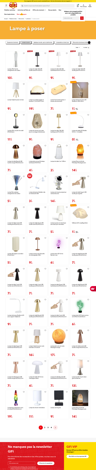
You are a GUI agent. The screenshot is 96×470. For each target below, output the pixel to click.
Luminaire (28, 18)
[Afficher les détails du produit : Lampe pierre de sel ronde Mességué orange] (59, 336)
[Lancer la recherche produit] (22, 6)
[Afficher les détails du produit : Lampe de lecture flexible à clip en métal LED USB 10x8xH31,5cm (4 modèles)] (37, 182)
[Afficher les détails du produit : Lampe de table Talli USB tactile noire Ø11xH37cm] (37, 59)
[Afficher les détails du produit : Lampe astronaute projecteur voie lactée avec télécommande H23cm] (59, 182)
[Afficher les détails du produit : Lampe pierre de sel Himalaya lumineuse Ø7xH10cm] (37, 152)
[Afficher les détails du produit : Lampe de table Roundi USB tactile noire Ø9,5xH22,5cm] (80, 275)
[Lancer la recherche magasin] (82, 18)
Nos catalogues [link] (21, 14)
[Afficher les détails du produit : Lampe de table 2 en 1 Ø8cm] (59, 152)
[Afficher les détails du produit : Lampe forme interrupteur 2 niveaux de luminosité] (59, 90)
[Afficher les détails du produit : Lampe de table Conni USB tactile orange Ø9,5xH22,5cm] (80, 336)
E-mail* (10, 461)
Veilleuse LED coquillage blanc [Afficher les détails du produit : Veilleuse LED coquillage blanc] (80, 223)
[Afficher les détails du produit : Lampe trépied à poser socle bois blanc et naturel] (37, 336)
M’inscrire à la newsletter (45, 463)
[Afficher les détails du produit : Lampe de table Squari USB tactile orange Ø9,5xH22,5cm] (16, 367)
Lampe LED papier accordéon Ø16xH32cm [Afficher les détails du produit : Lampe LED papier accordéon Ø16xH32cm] (15, 254)
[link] (52, 12)
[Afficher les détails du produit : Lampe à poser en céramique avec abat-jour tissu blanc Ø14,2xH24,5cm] (59, 213)
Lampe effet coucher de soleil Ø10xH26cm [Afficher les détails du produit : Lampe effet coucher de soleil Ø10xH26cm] (15, 131)
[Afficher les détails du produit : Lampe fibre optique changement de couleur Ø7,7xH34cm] (16, 182)
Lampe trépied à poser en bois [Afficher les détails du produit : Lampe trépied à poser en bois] (15, 100)
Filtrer (86, 47)
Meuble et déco (13, 18)
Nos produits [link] (52, 10)
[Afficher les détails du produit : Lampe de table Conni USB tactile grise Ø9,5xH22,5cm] (16, 213)
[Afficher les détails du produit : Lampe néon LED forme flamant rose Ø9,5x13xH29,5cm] (59, 244)
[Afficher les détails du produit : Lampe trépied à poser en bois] (16, 90)
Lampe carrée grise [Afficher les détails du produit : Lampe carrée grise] (55, 407)
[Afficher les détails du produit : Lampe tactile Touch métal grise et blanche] (80, 367)
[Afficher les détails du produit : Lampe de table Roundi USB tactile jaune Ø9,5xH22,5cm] (37, 306)
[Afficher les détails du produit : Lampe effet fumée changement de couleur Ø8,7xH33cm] (16, 59)
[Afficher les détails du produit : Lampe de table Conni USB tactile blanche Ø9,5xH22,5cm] (59, 306)
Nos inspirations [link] (9, 14)
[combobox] (47, 6)
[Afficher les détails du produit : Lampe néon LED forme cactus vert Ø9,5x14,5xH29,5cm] (80, 306)
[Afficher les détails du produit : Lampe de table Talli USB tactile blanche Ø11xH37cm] (59, 59)
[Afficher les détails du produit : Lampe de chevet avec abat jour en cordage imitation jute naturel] (37, 121)
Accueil (6, 18)
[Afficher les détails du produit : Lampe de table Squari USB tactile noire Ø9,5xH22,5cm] (37, 213)
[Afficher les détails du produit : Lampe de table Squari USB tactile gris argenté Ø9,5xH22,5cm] (80, 182)
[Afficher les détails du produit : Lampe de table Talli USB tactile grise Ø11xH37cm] (80, 59)
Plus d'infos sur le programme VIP (77, 456)
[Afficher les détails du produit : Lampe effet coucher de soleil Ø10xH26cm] (16, 121)
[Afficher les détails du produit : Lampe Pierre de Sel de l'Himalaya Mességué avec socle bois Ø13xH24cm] (80, 152)
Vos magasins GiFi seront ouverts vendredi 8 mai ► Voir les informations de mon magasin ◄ (48, 1)
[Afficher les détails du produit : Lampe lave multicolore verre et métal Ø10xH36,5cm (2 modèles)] (16, 398)
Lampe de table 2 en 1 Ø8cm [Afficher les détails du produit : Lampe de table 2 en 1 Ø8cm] (58, 161)
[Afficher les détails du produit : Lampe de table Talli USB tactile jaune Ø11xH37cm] (59, 121)
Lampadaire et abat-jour (62, 42)
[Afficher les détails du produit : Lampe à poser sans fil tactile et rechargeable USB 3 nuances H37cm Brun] (37, 244)
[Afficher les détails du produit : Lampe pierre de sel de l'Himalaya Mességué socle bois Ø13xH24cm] (80, 398)
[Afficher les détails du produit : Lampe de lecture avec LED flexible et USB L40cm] (80, 90)
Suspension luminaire (12, 42)
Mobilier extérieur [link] (9, 10)
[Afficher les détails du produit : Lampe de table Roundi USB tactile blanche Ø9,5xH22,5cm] (59, 367)
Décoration (21, 18)
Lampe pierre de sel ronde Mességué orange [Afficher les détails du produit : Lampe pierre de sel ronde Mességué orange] (57, 346)
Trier (77, 47)
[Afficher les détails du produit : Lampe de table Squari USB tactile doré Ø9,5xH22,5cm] (16, 336)
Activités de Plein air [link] (24, 10)
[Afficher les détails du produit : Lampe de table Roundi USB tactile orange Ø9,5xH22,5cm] (16, 152)
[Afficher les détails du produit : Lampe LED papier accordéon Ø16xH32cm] (16, 244)
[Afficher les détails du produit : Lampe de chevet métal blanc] (37, 398)
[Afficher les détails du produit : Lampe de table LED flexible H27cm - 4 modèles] (80, 121)
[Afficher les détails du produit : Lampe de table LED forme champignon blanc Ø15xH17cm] (37, 367)
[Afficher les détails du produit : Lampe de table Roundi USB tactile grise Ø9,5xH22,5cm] (80, 244)
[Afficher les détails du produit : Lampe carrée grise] (59, 398)
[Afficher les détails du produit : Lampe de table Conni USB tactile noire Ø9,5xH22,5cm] (16, 275)
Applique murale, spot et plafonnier (43, 42)
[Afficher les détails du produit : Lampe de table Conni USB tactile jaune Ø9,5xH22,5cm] (37, 275)
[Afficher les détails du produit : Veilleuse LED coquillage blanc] (80, 213)
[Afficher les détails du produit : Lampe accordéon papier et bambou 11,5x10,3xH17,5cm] (37, 90)
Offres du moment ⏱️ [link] (39, 10)
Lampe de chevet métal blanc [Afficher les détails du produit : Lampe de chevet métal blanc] (37, 407)
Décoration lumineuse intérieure (81, 42)
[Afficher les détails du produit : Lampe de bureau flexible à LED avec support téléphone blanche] (16, 306)
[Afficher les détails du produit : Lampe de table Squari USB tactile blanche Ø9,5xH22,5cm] (59, 275)
